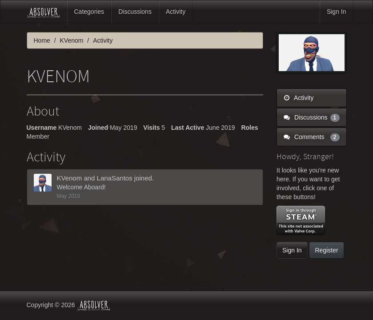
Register (326, 250)
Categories (89, 11)
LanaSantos (114, 178)
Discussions (135, 11)
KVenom (69, 178)
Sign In (336, 11)
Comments (312, 136)
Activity (175, 11)
